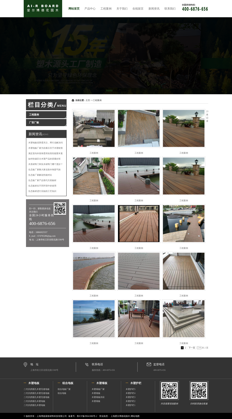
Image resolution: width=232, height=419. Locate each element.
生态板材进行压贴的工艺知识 (42, 191)
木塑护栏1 (130, 405)
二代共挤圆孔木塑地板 (34, 401)
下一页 (192, 348)
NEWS (45, 134)
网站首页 (74, 8)
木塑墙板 (96, 393)
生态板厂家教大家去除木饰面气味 (44, 169)
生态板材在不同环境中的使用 (42, 186)
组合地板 (62, 393)
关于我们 (122, 8)
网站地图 (135, 416)
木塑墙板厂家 (98, 389)
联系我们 (170, 8)
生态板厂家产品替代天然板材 (42, 180)
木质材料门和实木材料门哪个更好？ (45, 164)
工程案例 (106, 8)
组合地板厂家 (64, 389)
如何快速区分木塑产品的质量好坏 (44, 159)
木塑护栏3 (130, 397)
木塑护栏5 (130, 389)
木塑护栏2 (130, 401)
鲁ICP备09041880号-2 (87, 416)
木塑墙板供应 (98, 397)
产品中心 (90, 8)
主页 (88, 100)
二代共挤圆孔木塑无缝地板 (37, 389)
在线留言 (138, 8)
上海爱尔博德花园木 (120, 416)
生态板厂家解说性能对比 (40, 175)
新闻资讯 (154, 8)
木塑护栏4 (130, 393)
